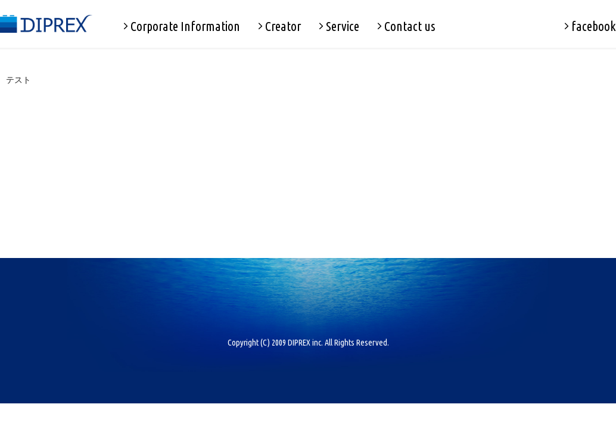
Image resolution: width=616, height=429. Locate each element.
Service (339, 26)
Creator (279, 26)
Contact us (406, 26)
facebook (590, 26)
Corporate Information (181, 26)
